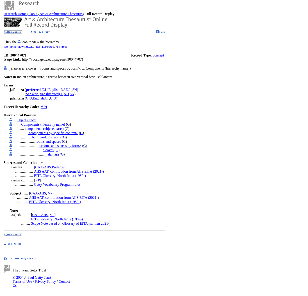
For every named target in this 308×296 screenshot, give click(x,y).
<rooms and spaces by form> (60, 146)
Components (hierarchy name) (43, 124)
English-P (55, 90)
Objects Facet (27, 120)
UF (47, 98)
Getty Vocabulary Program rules (57, 184)
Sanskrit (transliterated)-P (44, 94)
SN (74, 90)
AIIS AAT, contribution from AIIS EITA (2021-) (69, 171)
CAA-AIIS (38, 193)
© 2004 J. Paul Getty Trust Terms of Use (32, 279)
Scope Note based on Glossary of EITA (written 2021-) (70, 223)
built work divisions (46, 137)
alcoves (48, 150)
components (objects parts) (44, 129)
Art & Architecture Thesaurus (61, 14)
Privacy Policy (45, 281)
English (38, 98)
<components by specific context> (53, 133)
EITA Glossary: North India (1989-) (60, 176)
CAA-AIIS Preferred (50, 167)
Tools (33, 14)
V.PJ (44, 107)
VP (37, 180)
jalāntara (52, 154)
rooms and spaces (48, 141)
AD (65, 90)
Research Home (15, 14)
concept (158, 55)
